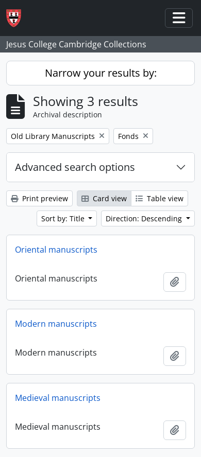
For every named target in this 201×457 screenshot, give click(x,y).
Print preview (39, 198)
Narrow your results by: (101, 73)
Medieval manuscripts (57, 397)
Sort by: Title (64, 218)
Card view (104, 198)
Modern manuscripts (56, 323)
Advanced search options (75, 167)
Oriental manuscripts (56, 249)
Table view (159, 198)
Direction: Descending (145, 218)
